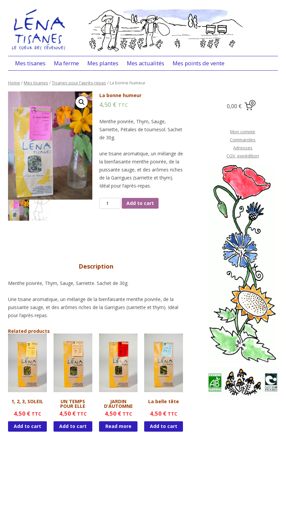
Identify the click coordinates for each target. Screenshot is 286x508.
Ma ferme (66, 63)
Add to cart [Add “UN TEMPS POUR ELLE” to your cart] (73, 426)
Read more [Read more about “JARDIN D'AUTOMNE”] (118, 426)
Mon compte (242, 132)
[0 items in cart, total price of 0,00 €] (241, 106)
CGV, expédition (242, 156)
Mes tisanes (30, 63)
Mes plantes (102, 63)
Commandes (243, 140)
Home (14, 83)
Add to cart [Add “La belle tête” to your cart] (163, 426)
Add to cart (140, 203)
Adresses (243, 148)
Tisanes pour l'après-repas (79, 83)
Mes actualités (145, 63)
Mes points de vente (198, 63)
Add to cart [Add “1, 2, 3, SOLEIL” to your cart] (27, 426)
